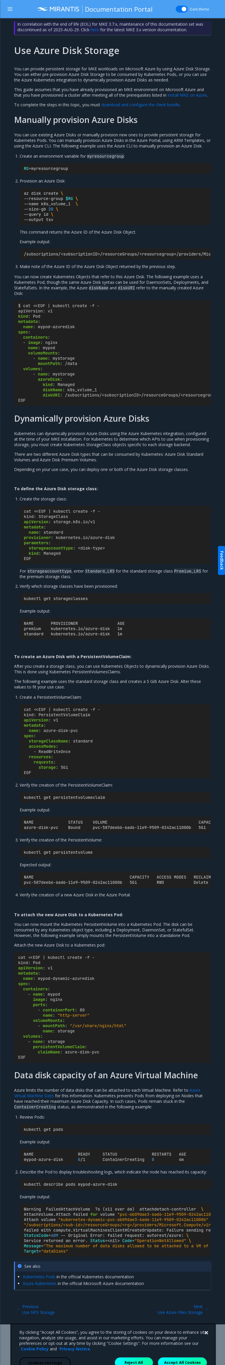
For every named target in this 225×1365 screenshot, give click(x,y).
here (95, 29)
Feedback (222, 560)
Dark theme (199, 9)
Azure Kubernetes (40, 1283)
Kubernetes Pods (39, 1276)
